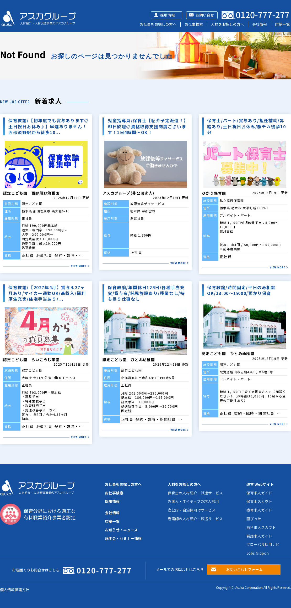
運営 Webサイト (260, 484)
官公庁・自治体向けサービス (191, 510)
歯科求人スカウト (261, 527)
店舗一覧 (282, 24)
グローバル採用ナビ (262, 544)
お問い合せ (205, 15)
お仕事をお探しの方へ (158, 24)
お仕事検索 (194, 24)
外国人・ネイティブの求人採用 (193, 501)
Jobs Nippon (257, 553)
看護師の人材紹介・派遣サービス (195, 518)
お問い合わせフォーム (244, 569)
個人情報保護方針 (14, 589)
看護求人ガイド (259, 536)
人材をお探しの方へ (227, 24)
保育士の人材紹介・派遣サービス (195, 492)
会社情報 (259, 24)
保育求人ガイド (259, 492)
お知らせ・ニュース (121, 529)
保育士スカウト (259, 501)
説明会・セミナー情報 (123, 538)
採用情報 (167, 15)
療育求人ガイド (259, 510)
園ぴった (253, 518)
